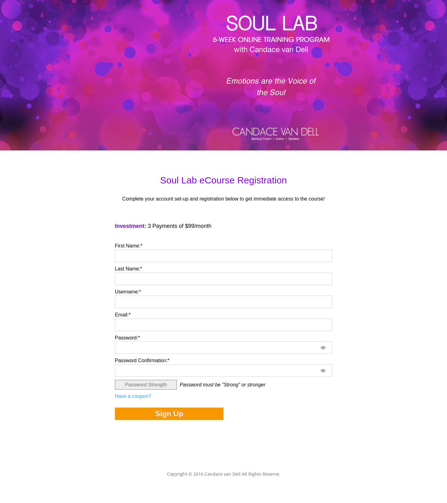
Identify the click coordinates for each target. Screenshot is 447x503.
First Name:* (128, 245)
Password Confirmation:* (142, 360)
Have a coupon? (133, 396)
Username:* (128, 291)
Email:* (123, 314)
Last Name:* (128, 268)
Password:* (127, 337)
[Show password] (323, 347)
